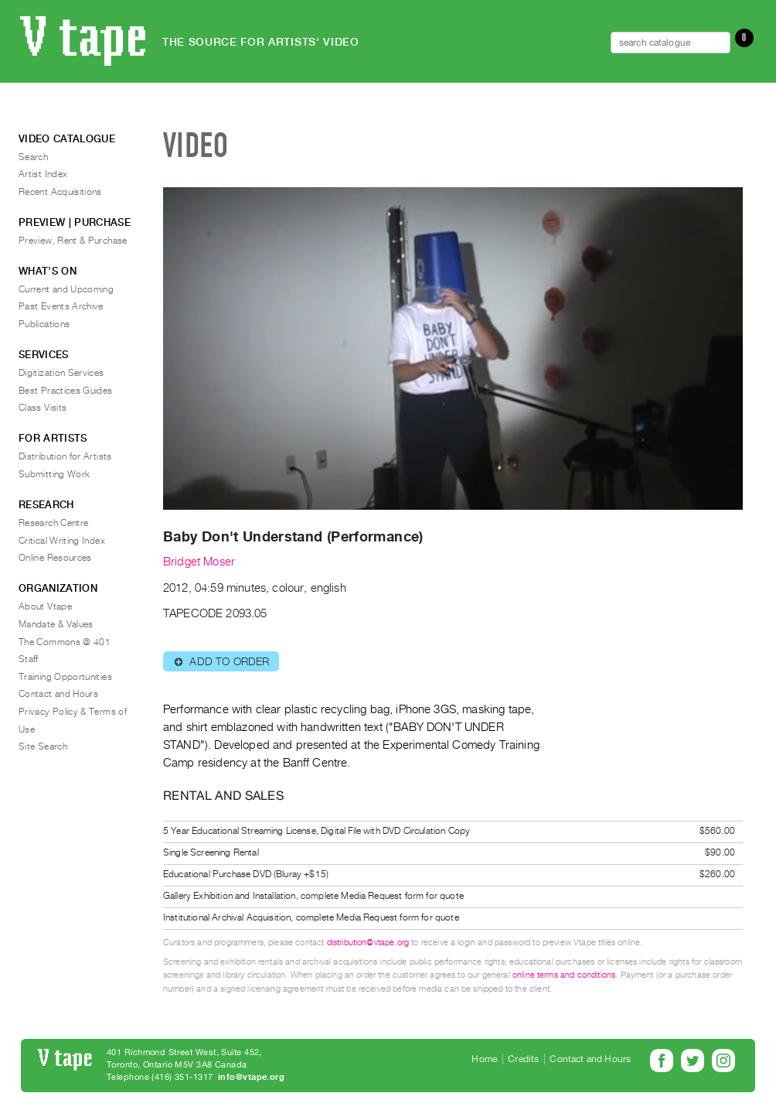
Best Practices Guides (66, 390)
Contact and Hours (58, 693)
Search (33, 157)
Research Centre (53, 523)
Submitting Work (54, 474)
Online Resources (55, 557)
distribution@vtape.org (368, 943)
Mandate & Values (56, 624)
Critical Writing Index (62, 540)
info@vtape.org (251, 1077)
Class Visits (42, 407)
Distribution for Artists (65, 456)
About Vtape (45, 606)
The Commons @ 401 (65, 642)
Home (484, 1059)
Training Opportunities (65, 676)
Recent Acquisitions (60, 191)
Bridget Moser (199, 561)
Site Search (43, 746)
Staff (29, 659)
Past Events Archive (61, 306)
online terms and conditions (563, 975)
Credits (523, 1059)
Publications (44, 324)
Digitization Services (61, 372)
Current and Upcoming (66, 289)
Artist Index (43, 174)
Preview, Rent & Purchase (73, 240)
